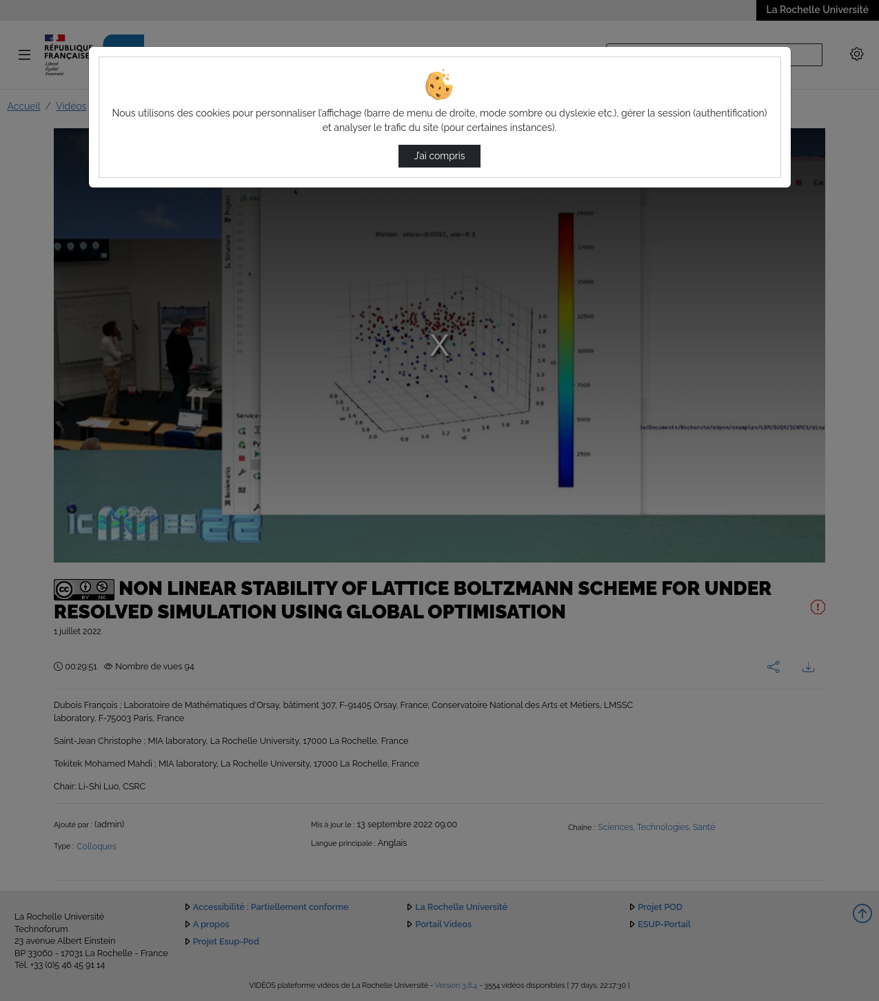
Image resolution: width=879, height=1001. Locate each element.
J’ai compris (439, 155)
